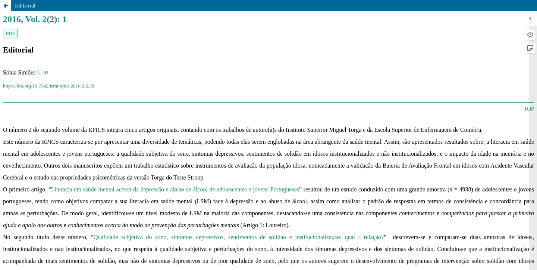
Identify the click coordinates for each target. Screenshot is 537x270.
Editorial (25, 5)
